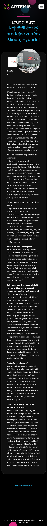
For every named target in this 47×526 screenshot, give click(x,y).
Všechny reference (23, 485)
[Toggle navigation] (41, 6)
